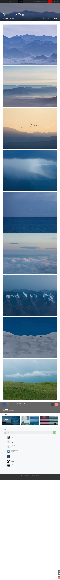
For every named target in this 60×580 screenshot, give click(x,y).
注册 (54, 1)
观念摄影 (6, 409)
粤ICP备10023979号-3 (35, 475)
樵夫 (11, 440)
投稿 (50, 1)
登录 (58, 1)
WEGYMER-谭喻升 (14, 450)
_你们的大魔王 (13, 455)
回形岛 (8, 403)
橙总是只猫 (13, 445)
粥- (11, 435)
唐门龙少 (12, 459)
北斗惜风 (12, 464)
